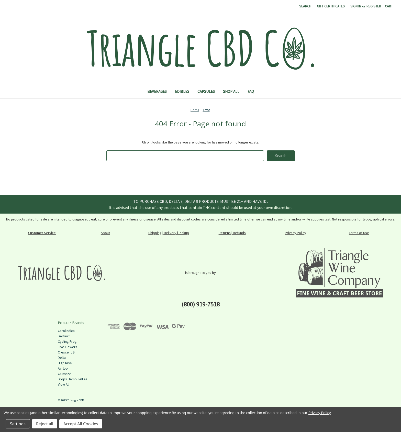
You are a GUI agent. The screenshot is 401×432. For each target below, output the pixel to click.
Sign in (355, 6)
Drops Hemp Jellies (72, 379)
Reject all (44, 424)
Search (305, 6)
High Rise (65, 363)
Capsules (206, 91)
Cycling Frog (67, 341)
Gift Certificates (331, 6)
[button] (61, 272)
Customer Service (42, 232)
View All (63, 384)
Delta (62, 357)
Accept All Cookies (80, 424)
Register (373, 6)
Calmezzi (65, 373)
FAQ (251, 91)
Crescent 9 (66, 352)
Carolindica (66, 330)
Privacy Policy (295, 232)
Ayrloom (64, 368)
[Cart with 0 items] (389, 6)
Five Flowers (67, 347)
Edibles (182, 91)
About (105, 232)
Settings (18, 424)
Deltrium (64, 336)
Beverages (157, 91)
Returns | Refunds (232, 232)
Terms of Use (359, 232)
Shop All (231, 91)
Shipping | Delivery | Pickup (168, 232)
